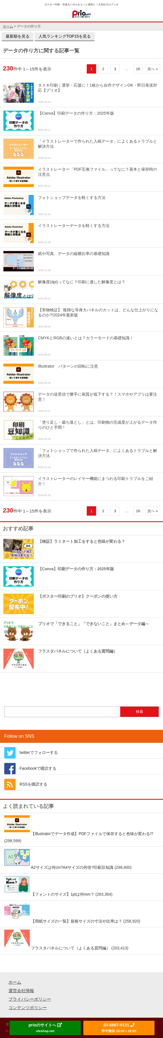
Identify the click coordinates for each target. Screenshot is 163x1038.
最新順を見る (17, 36)
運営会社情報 (21, 990)
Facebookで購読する (38, 768)
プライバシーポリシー (30, 999)
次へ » (152, 69)
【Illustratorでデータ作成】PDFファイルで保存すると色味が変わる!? (92, 834)
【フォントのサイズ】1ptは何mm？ (62, 894)
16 (138, 69)
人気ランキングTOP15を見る (65, 36)
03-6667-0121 (118, 1028)
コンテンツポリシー (28, 1007)
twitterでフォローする (39, 752)
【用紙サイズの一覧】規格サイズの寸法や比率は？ (76, 921)
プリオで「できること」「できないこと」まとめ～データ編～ (76, 631)
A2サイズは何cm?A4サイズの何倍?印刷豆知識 (72, 867)
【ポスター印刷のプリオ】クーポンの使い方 (60, 604)
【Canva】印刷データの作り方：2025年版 (58, 576)
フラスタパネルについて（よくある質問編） (60, 659)
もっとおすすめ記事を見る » (81, 684)
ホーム (15, 982)
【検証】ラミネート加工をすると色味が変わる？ (64, 549)
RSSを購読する (33, 784)
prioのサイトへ (45, 1028)
